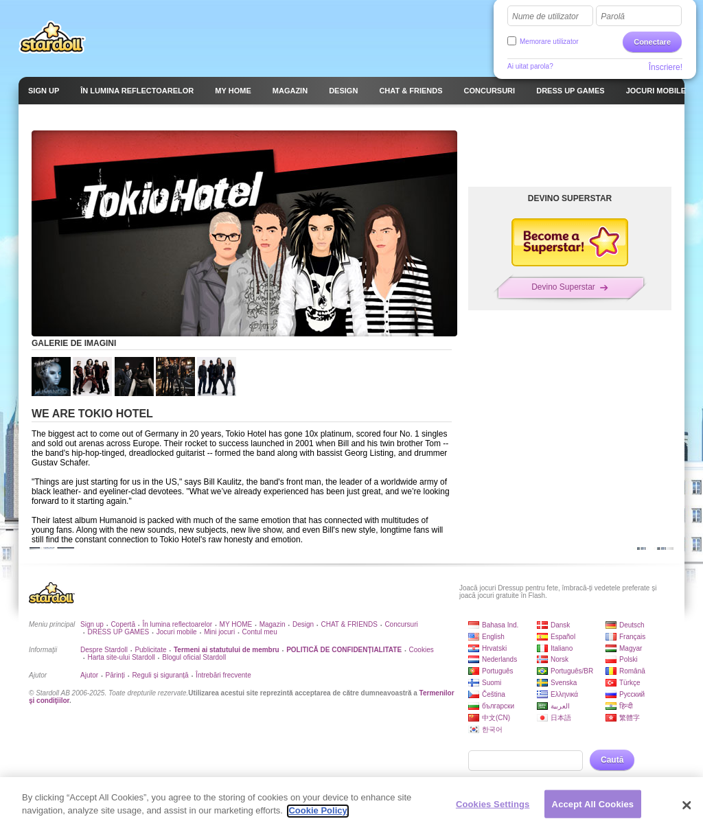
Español (563, 636)
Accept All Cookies (593, 809)
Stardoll (52, 37)
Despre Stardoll (104, 650)
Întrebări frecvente (223, 675)
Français (632, 636)
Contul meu (259, 632)
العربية (560, 706)
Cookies (421, 650)
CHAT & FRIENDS (349, 624)
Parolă (613, 16)
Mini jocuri (219, 632)
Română (632, 671)
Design (303, 624)
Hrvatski (494, 648)
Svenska (564, 682)
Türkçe (630, 682)
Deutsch (632, 625)
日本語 (561, 717)
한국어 (492, 729)
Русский (632, 694)
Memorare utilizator (549, 41)
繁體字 (629, 717)
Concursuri (400, 624)
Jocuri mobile (177, 632)
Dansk (560, 625)
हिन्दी (626, 706)
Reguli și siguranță (160, 675)
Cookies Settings (493, 809)
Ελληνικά (564, 694)
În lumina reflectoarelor (177, 624)
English (493, 636)
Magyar (630, 648)
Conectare (652, 42)
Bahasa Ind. (500, 625)
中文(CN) (496, 717)
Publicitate (150, 650)
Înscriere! (665, 67)
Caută (612, 760)
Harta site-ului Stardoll (120, 657)
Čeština (493, 694)
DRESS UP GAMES (118, 632)
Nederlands (499, 659)
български (498, 706)
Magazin (273, 624)
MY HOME (236, 624)
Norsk (559, 659)
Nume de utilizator (545, 16)
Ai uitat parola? (530, 66)
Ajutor (89, 675)
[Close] (686, 810)
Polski (628, 659)
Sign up (92, 624)
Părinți (115, 675)
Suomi (491, 682)
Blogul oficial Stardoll (194, 657)
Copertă (123, 624)
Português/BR (572, 671)
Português (498, 671)
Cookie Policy (317, 816)
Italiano (562, 648)
